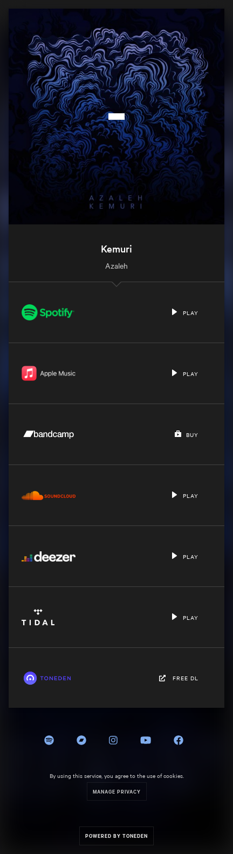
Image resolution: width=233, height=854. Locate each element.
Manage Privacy (117, 791)
